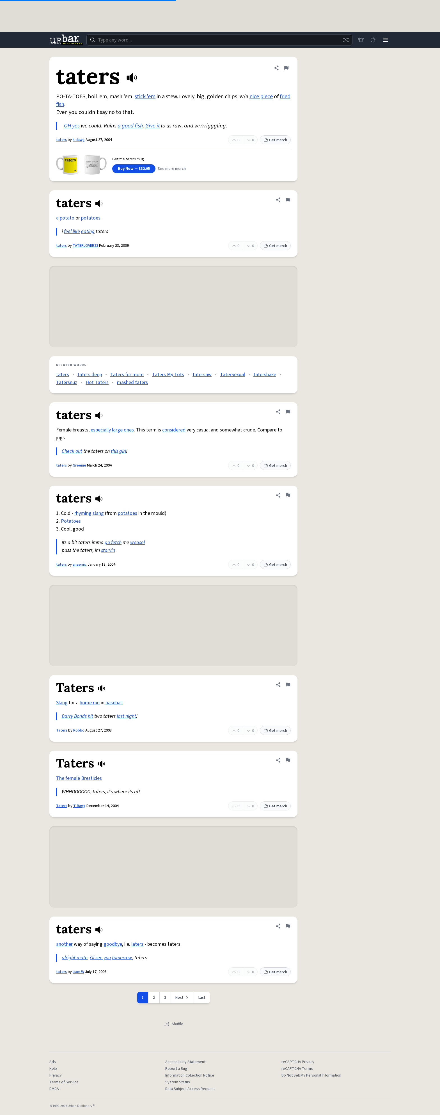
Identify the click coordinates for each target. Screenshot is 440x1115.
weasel (137, 542)
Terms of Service (64, 1082)
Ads (52, 1062)
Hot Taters (97, 382)
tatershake (264, 374)
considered (173, 429)
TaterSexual (232, 374)
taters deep (89, 374)
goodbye (113, 944)
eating (88, 231)
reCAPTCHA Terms (297, 1068)
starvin (108, 550)
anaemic (80, 564)
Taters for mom (127, 374)
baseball (114, 702)
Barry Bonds (74, 716)
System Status (177, 1082)
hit (90, 716)
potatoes (90, 217)
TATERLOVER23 (85, 245)
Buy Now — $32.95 (134, 169)
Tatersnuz (66, 382)
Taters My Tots (168, 374)
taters (61, 140)
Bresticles (91, 778)
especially (101, 429)
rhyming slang (89, 513)
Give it (152, 126)
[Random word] (345, 39)
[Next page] (182, 997)
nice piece (261, 96)
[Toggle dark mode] (373, 40)
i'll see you (100, 957)
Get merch (275, 140)
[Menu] (386, 40)
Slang (62, 702)
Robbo (78, 730)
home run (90, 702)
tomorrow (122, 957)
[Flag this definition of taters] (286, 67)
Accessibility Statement (185, 1062)
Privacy (55, 1075)
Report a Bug (176, 1068)
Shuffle (173, 1024)
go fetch (113, 542)
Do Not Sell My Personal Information (311, 1075)
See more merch (172, 169)
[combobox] (219, 39)
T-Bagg (79, 806)
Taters (61, 730)
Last (201, 997)
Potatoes (71, 521)
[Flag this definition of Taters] (287, 684)
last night (126, 716)
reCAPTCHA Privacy (297, 1062)
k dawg (79, 140)
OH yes (72, 126)
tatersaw (202, 374)
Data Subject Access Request (190, 1089)
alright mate (75, 957)
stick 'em (145, 96)
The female (68, 778)
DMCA (54, 1089)
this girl (118, 451)
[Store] (361, 40)
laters (137, 944)
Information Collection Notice (189, 1075)
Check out (72, 451)
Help (53, 1068)
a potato (65, 217)
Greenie (79, 465)
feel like (72, 231)
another (64, 944)
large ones (123, 429)
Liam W (78, 972)
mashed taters (132, 382)
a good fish (130, 126)
